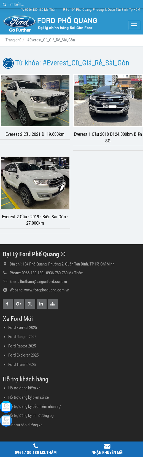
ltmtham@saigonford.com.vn (43, 281)
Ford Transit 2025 (22, 364)
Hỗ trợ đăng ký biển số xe (28, 397)
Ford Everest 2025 (22, 327)
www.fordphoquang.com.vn (46, 290)
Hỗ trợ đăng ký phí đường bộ (31, 415)
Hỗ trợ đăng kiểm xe (24, 388)
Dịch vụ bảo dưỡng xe (25, 425)
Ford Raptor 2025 (22, 346)
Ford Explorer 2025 (23, 355)
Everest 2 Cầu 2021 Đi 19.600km (35, 134)
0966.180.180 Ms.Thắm (39, 9)
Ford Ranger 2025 (22, 336)
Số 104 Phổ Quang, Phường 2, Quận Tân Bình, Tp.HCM (101, 9)
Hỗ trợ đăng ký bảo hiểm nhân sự (34, 406)
